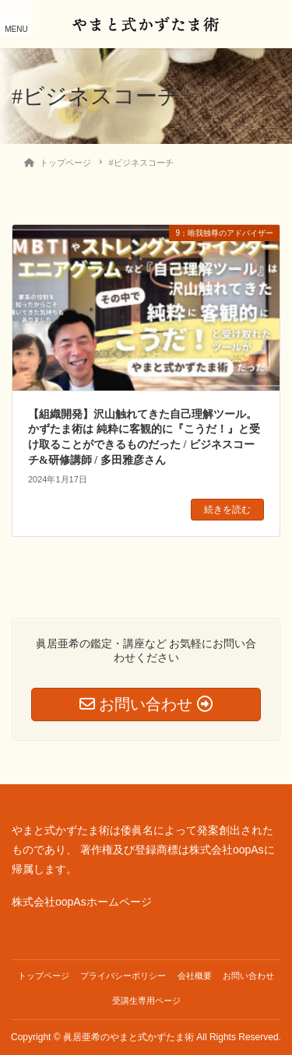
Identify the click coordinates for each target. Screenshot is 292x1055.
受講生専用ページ (146, 1000)
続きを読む (227, 509)
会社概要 (195, 975)
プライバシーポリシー (123, 975)
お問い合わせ (248, 975)
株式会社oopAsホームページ (82, 902)
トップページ (43, 975)
